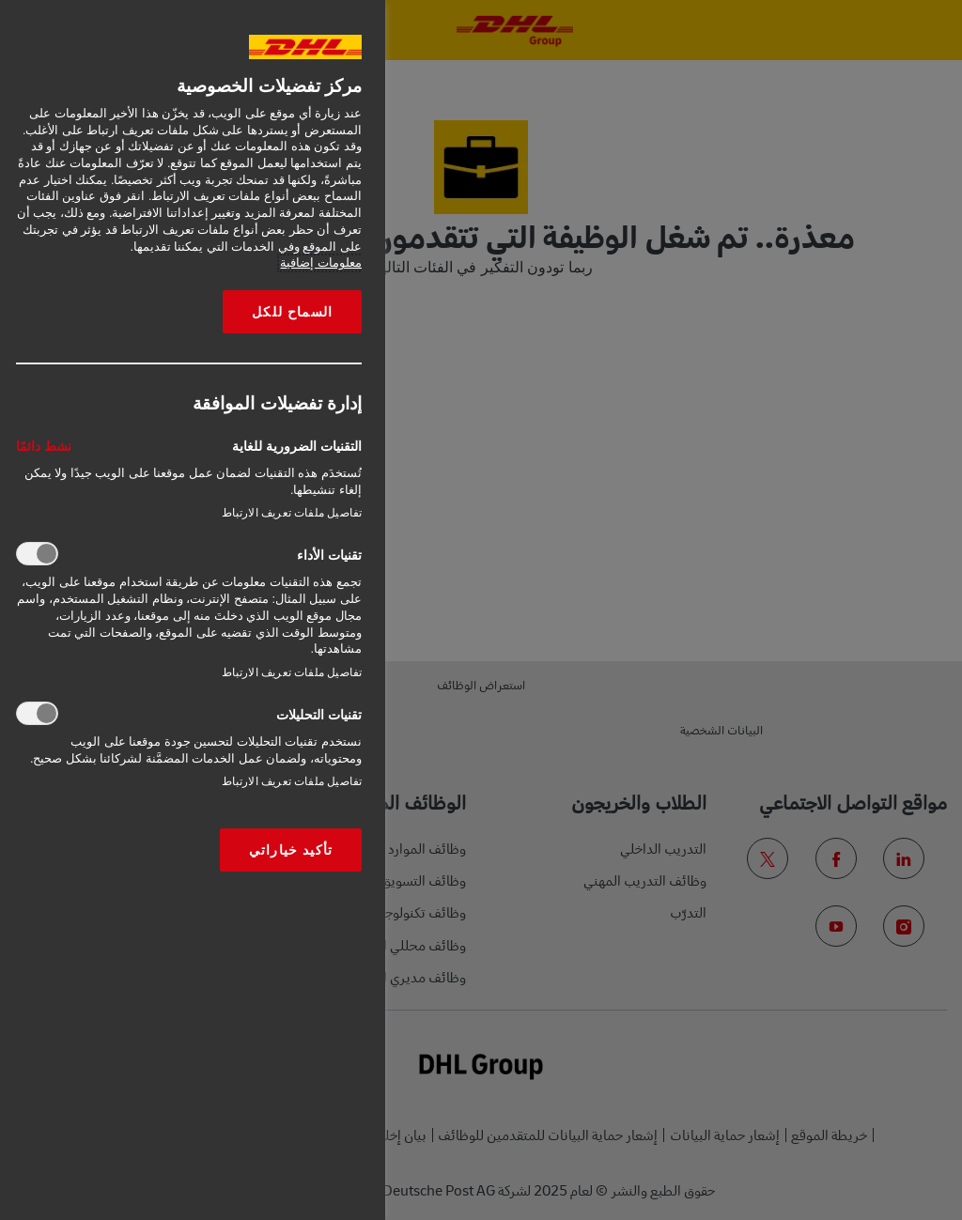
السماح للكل (292, 311)
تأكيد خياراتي (291, 849)
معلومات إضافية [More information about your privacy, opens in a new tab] (321, 263)
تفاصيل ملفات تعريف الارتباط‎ (292, 512)
